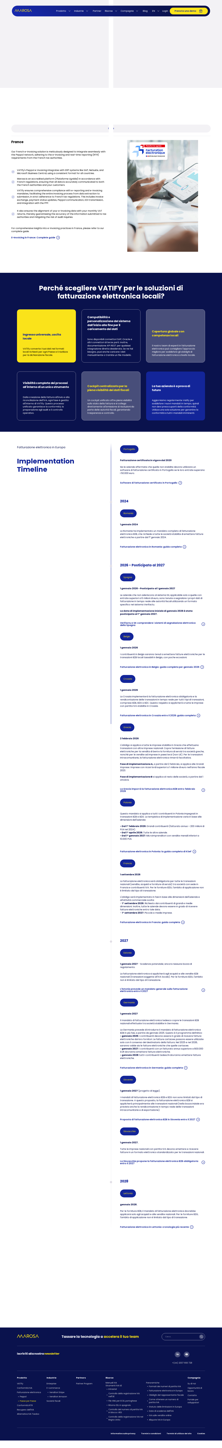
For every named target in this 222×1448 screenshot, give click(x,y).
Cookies (201, 1441)
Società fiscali (53, 1408)
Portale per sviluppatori (193, 1409)
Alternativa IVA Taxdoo (28, 1421)
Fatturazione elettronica (29, 1400)
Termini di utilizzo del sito (179, 1441)
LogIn (165, 11)
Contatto (192, 1403)
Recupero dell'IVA (25, 1417)
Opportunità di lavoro (195, 1398)
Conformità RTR (25, 1413)
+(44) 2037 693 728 (182, 1371)
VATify (20, 1392)
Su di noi (192, 1392)
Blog (145, 11)
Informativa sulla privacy (123, 1441)
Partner (97, 11)
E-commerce (53, 1396)
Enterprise (51, 1392)
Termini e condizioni (151, 1441)
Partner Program (84, 1392)
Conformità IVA (24, 1396)
